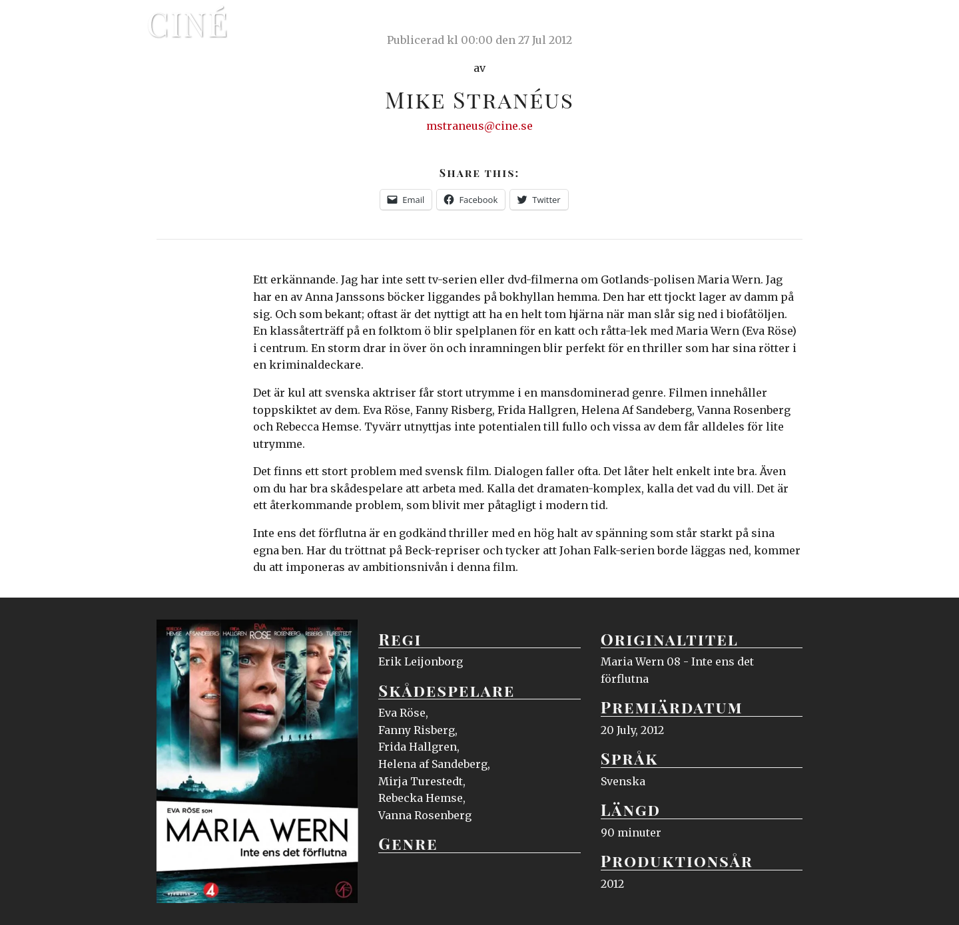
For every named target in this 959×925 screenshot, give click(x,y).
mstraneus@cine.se (479, 125)
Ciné (188, 23)
